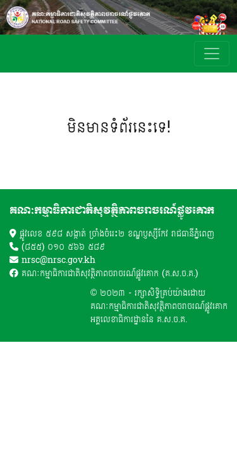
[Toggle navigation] (211, 53)
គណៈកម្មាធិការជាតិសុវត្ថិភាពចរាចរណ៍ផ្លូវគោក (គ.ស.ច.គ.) (109, 274)
